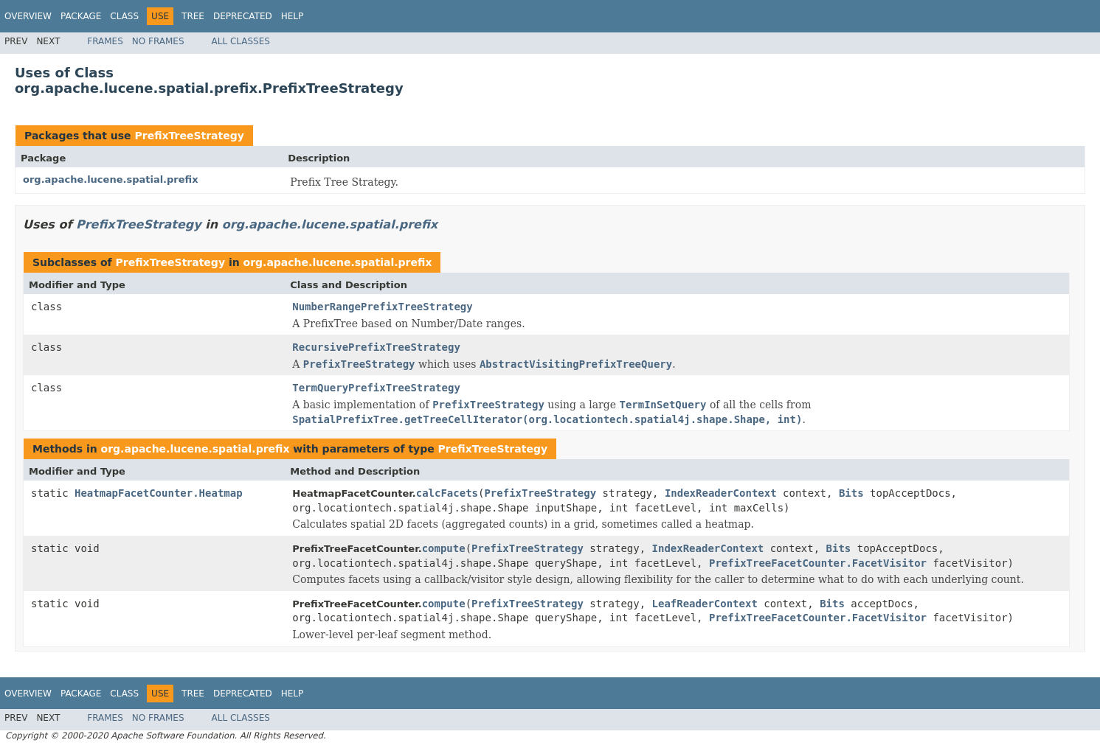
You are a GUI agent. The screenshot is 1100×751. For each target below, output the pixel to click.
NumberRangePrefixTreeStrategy (382, 306)
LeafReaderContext (705, 603)
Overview (28, 16)
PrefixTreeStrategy (188, 136)
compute (444, 548)
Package (80, 16)
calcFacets (447, 493)
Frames (105, 41)
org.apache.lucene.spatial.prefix (110, 179)
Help (292, 16)
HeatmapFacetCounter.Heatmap (159, 493)
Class (124, 16)
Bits (851, 493)
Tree (192, 16)
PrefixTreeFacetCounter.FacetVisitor (818, 563)
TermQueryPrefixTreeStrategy (376, 388)
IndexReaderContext (721, 493)
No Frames (158, 41)
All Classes (241, 41)
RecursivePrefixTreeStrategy (376, 347)
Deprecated (242, 16)
